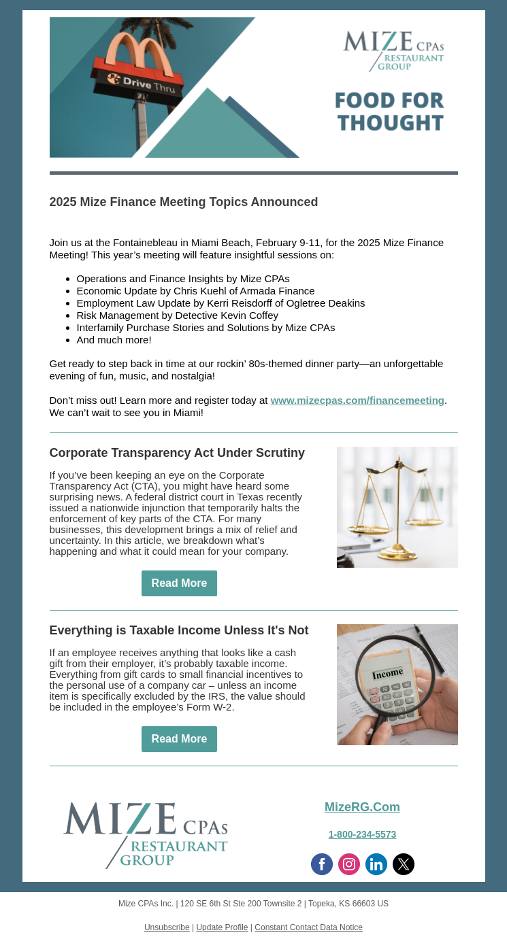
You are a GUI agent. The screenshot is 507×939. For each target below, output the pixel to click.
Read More (180, 583)
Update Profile (222, 927)
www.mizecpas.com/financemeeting (357, 400)
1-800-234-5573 (363, 834)
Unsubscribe (167, 927)
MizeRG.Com (362, 807)
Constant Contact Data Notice (309, 927)
